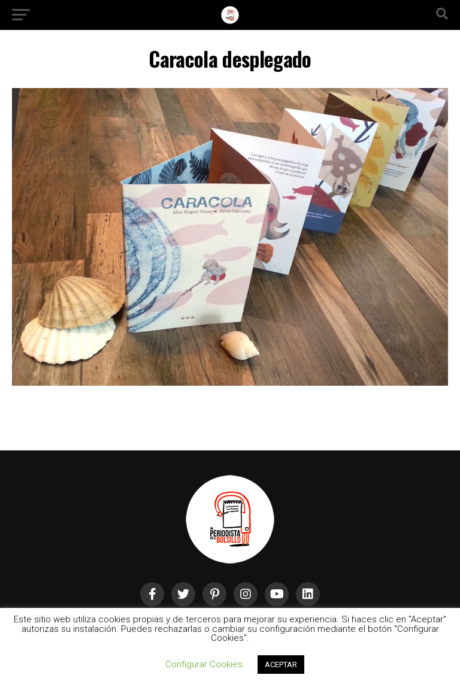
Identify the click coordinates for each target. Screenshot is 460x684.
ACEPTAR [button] (281, 664)
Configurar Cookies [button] (204, 664)
